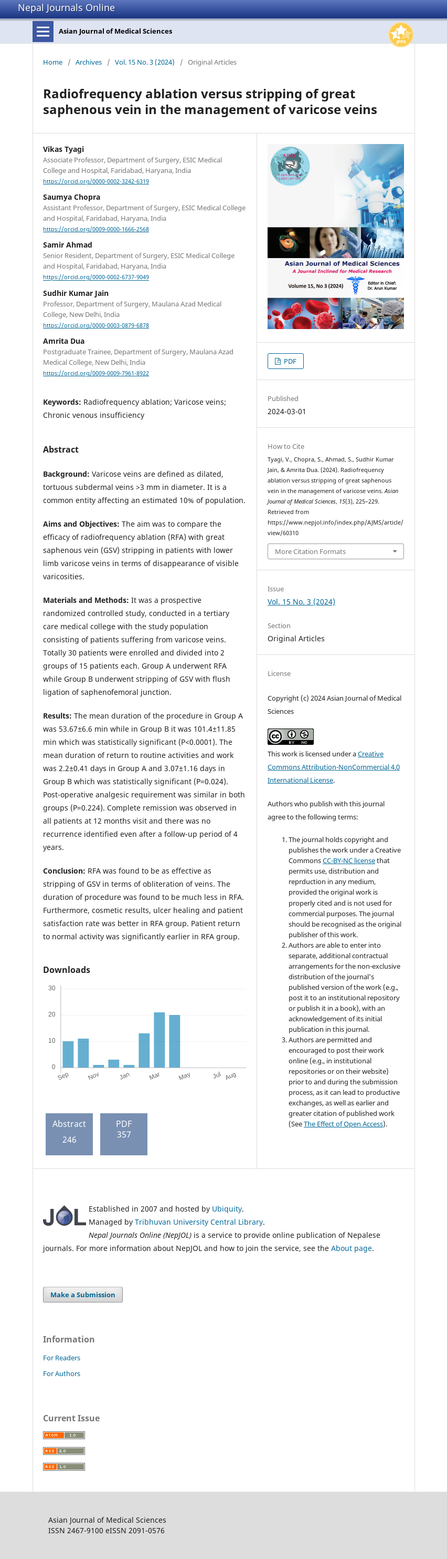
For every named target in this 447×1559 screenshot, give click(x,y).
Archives (89, 62)
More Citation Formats (310, 551)
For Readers (61, 1357)
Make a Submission (82, 1294)
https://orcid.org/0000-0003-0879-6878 (96, 325)
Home (52, 62)
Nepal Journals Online (66, 7)
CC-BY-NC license (349, 860)
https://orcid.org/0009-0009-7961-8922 (96, 373)
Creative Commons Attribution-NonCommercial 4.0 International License (334, 767)
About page (351, 1248)
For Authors (61, 1373)
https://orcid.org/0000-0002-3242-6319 (96, 181)
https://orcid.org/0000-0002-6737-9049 (96, 277)
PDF (289, 361)
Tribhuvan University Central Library (199, 1222)
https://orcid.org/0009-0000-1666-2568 (96, 229)
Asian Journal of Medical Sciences (115, 31)
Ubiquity (227, 1209)
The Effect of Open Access (343, 1124)
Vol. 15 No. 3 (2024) (145, 62)
